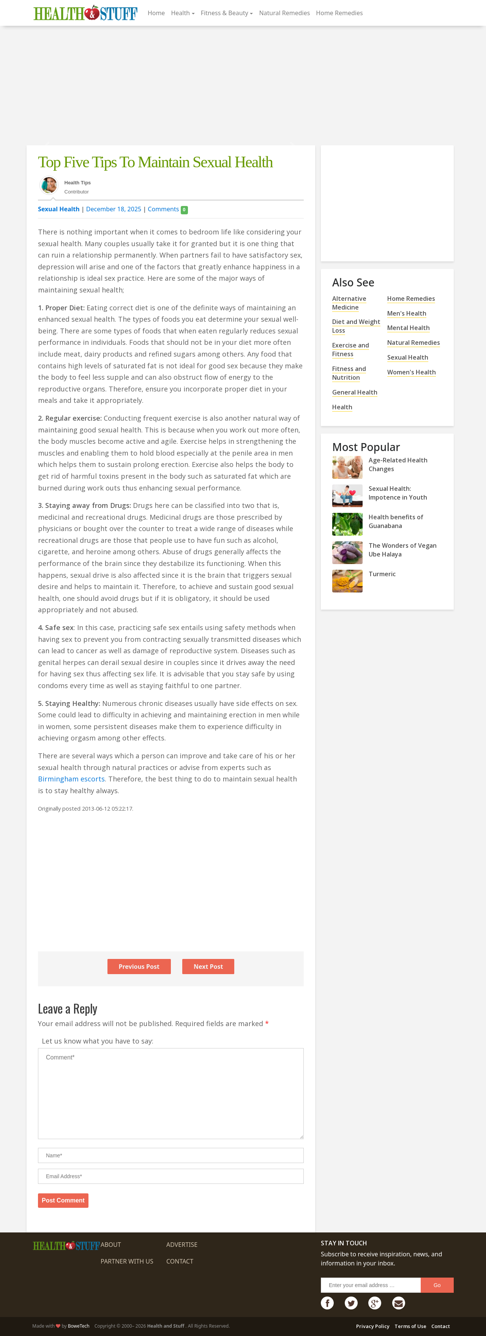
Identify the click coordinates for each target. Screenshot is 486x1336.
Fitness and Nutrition (349, 373)
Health (180, 13)
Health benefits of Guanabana (396, 521)
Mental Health (408, 328)
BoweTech (79, 1326)
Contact (179, 1261)
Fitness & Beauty (224, 13)
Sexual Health (59, 209)
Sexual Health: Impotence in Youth (398, 492)
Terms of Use (410, 1326)
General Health (354, 392)
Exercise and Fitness (350, 349)
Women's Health (411, 372)
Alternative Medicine (349, 302)
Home (156, 13)
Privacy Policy (373, 1326)
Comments (168, 209)
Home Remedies (339, 13)
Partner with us (127, 1261)
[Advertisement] (243, 86)
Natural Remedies (284, 13)
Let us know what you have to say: (97, 1040)
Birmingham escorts (71, 778)
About (111, 1244)
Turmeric (382, 574)
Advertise (181, 1244)
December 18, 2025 (113, 209)
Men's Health (406, 313)
